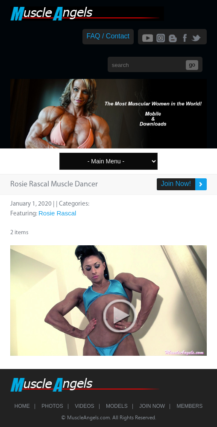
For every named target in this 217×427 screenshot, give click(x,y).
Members (190, 406)
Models (117, 406)
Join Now (152, 406)
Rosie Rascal (57, 213)
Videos (84, 406)
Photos (52, 406)
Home (22, 406)
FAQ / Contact (108, 36)
